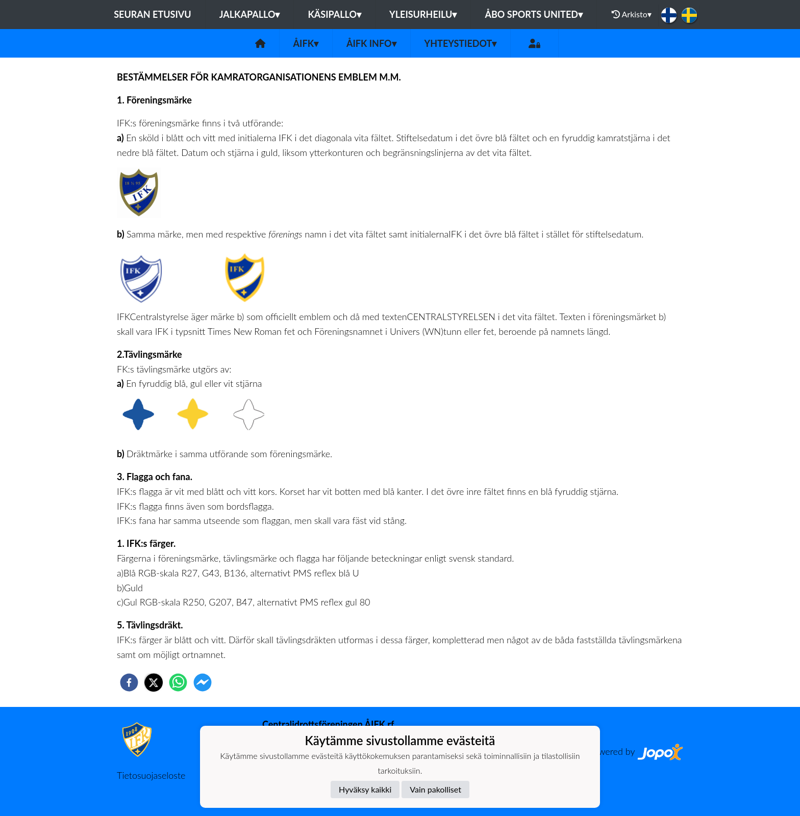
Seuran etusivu (152, 14)
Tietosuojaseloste (151, 775)
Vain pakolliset (435, 789)
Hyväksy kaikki (365, 789)
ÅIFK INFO (371, 43)
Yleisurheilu (423, 14)
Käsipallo (334, 14)
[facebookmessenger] (202, 682)
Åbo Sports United (534, 14)
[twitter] (153, 682)
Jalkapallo (249, 14)
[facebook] (129, 682)
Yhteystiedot (460, 43)
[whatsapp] (178, 682)
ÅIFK (305, 43)
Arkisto (632, 14)
